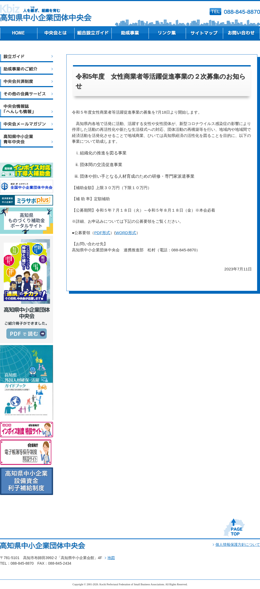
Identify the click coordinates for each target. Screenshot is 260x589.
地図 (111, 558)
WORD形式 (125, 232)
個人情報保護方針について (237, 544)
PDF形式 (102, 232)
